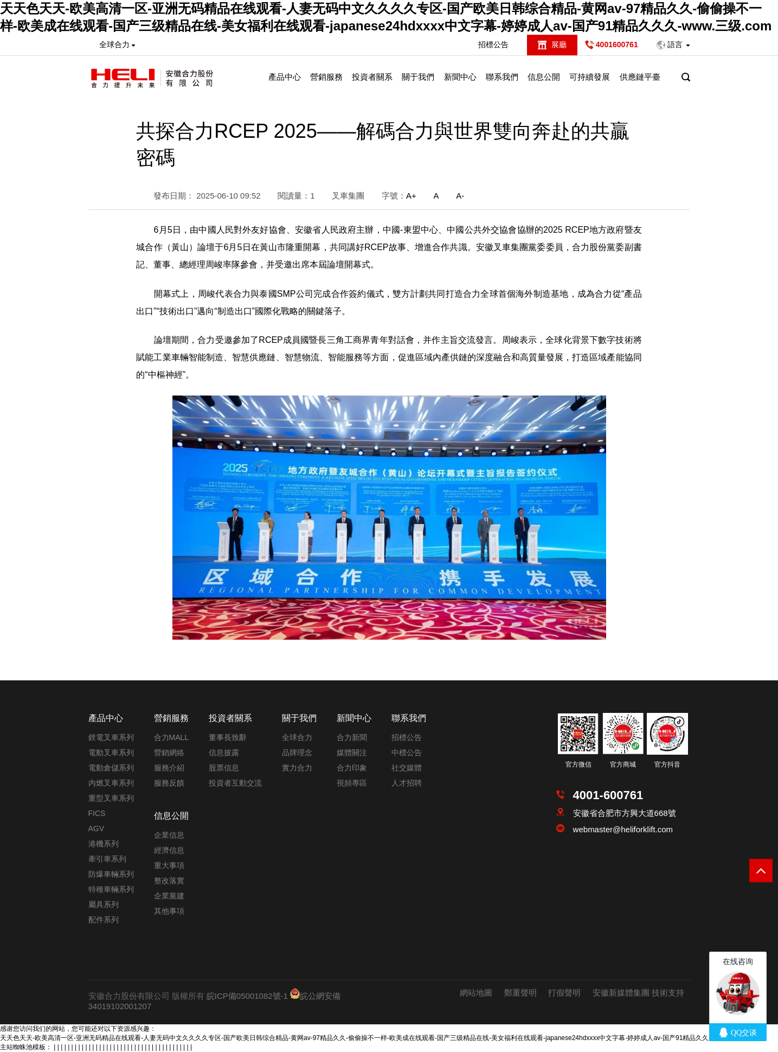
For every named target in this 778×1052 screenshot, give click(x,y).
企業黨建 (169, 895)
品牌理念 (297, 752)
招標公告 (493, 44)
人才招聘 (406, 783)
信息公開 (544, 76)
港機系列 (103, 843)
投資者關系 (372, 76)
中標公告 (406, 752)
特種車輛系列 (111, 889)
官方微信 (578, 764)
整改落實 (169, 880)
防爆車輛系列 (111, 874)
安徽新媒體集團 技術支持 (638, 992)
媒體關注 (352, 752)
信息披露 (224, 752)
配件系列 (103, 919)
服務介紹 (169, 767)
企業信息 (169, 835)
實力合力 (297, 767)
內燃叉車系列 (111, 783)
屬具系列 (103, 904)
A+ (411, 195)
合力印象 (352, 767)
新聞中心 (460, 76)
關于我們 (418, 76)
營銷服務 (326, 76)
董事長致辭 (228, 737)
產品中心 (284, 76)
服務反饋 (169, 783)
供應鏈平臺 (640, 76)
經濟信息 (169, 850)
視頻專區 (352, 783)
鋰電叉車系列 (111, 737)
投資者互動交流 (235, 783)
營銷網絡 (169, 752)
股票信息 (224, 767)
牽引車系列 (107, 859)
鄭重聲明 (520, 992)
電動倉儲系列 (111, 767)
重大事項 (169, 865)
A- (460, 195)
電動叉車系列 (111, 752)
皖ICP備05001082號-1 (247, 995)
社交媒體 (406, 767)
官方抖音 (667, 764)
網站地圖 (476, 992)
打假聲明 (564, 992)
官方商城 (623, 764)
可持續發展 (589, 76)
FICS (97, 813)
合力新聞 (352, 737)
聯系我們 (502, 76)
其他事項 (169, 911)
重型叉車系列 (111, 798)
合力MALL (171, 737)
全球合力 (297, 737)
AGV (96, 828)
